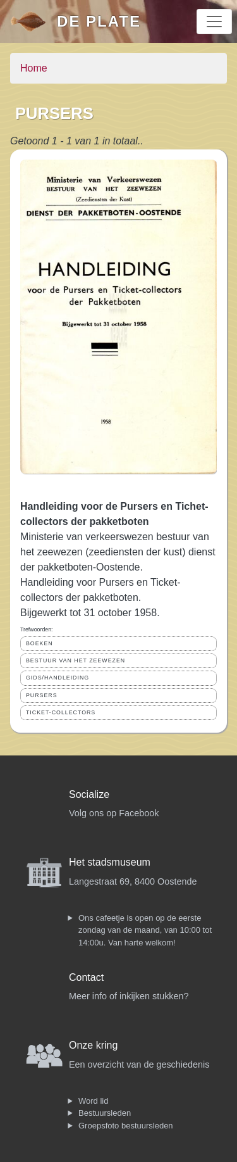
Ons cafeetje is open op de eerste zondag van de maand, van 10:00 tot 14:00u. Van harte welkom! (145, 930)
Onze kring (93, 1045)
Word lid (93, 1101)
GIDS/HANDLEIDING (57, 677)
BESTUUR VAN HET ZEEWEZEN (75, 660)
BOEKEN (39, 643)
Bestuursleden (104, 1113)
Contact (86, 977)
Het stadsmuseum (109, 862)
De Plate (99, 21)
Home (33, 68)
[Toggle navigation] (214, 21)
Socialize (89, 794)
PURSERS (42, 695)
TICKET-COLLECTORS (60, 712)
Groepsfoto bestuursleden (125, 1125)
